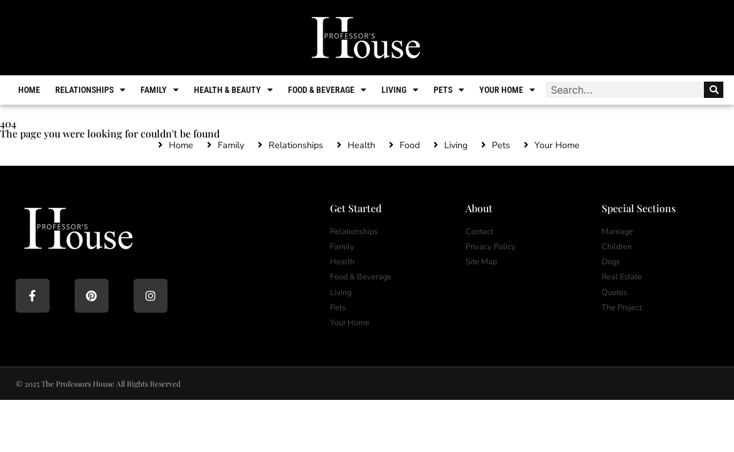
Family (160, 89)
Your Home (507, 89)
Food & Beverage (327, 89)
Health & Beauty (233, 89)
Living (399, 89)
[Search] (713, 90)
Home (29, 90)
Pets (448, 89)
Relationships (90, 89)
